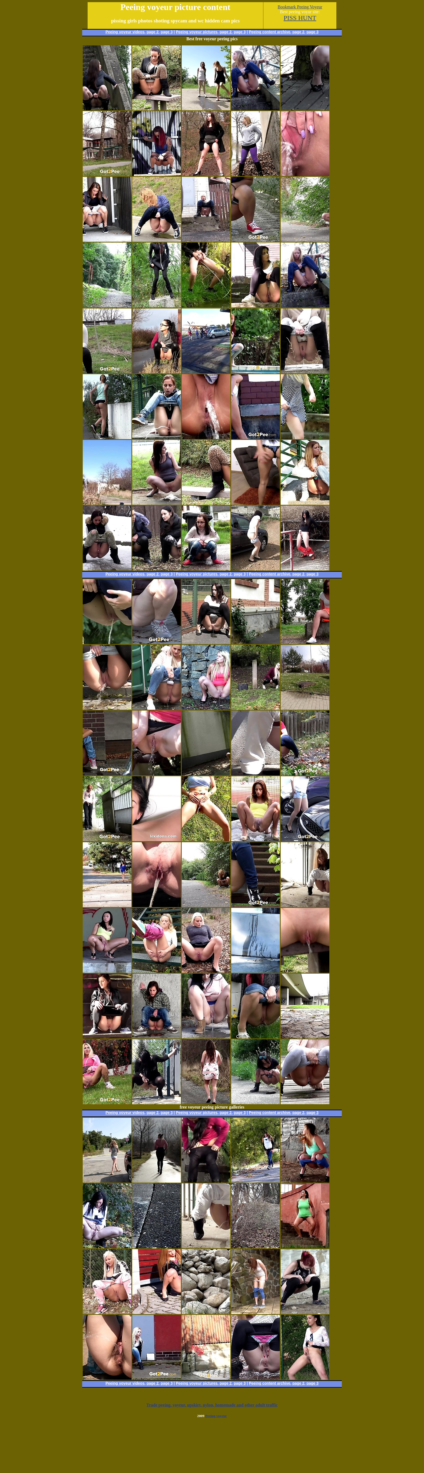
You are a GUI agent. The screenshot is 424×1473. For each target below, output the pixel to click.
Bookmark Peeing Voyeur (300, 7)
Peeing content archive (269, 32)
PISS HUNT (300, 17)
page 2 (152, 32)
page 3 (167, 32)
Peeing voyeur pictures (196, 32)
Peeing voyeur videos (124, 32)
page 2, (298, 32)
